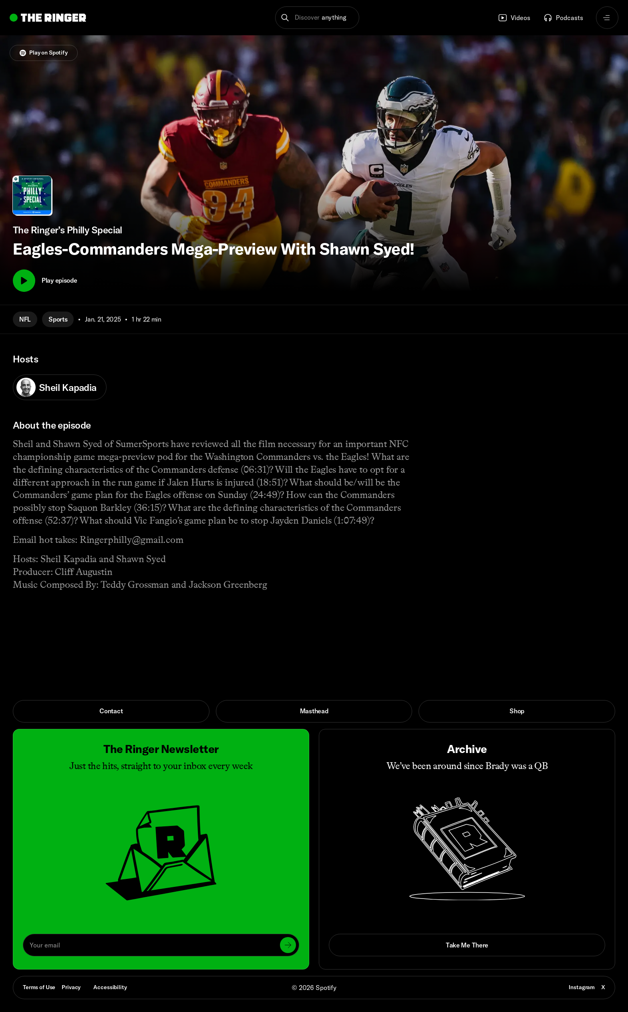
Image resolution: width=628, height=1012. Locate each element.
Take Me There (467, 945)
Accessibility (110, 987)
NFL (25, 319)
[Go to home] (48, 18)
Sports (57, 319)
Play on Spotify (44, 52)
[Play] (24, 280)
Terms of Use (39, 987)
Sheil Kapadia (56, 387)
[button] (317, 17)
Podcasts (563, 17)
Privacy (71, 987)
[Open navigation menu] (607, 17)
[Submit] (288, 945)
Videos (514, 17)
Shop (516, 711)
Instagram (582, 987)
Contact (111, 711)
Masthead (314, 711)
